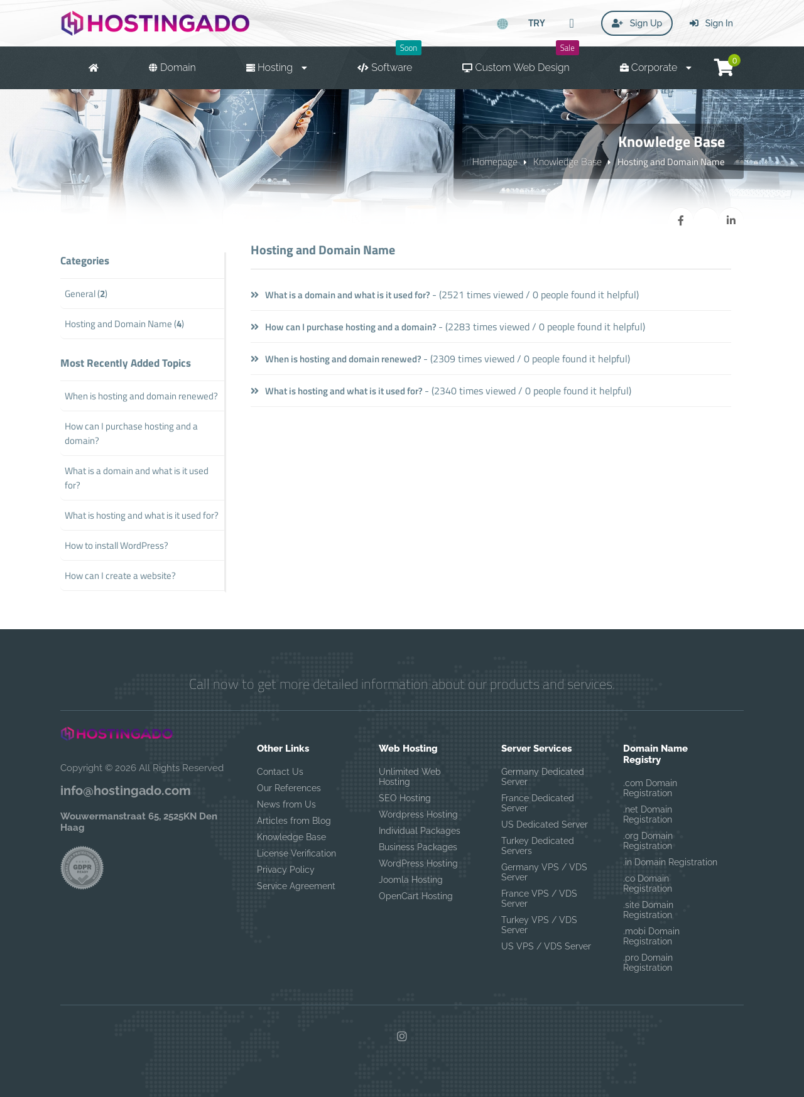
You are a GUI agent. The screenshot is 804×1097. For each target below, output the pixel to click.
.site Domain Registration (648, 910)
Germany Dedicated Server (542, 777)
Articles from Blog (294, 821)
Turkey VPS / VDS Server (539, 925)
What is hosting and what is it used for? (337, 391)
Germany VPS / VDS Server (544, 872)
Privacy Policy (286, 870)
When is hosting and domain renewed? (336, 359)
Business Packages (418, 847)
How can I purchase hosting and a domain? (344, 327)
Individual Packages (419, 831)
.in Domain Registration (670, 862)
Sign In (711, 23)
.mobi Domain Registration (651, 936)
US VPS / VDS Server (546, 946)
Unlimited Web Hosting (410, 777)
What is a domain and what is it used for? (340, 295)
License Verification (296, 853)
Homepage (495, 161)
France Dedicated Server (537, 803)
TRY (536, 22)
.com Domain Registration (650, 788)
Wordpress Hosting (418, 814)
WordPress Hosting (418, 863)
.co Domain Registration (647, 883)
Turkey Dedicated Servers (537, 846)
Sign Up (637, 23)
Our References (289, 788)
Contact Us (280, 772)
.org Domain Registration (648, 841)
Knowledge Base (567, 161)
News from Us (286, 804)
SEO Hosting (405, 798)
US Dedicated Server (544, 824)
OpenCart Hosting (416, 896)
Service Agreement (296, 886)
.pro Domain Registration (648, 963)
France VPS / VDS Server (539, 899)
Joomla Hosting (411, 880)
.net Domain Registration (647, 814)
